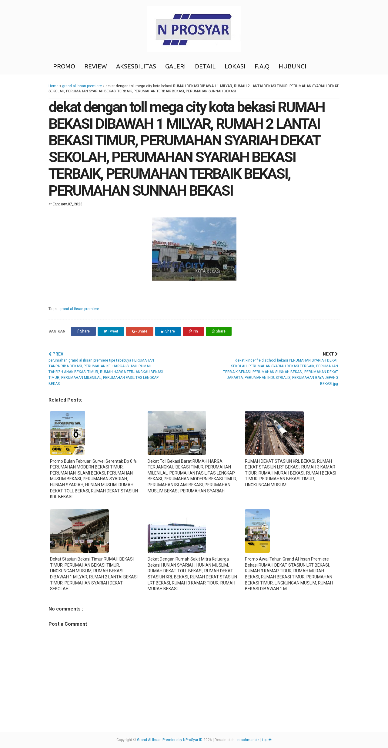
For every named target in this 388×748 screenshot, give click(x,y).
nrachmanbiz (248, 740)
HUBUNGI (292, 66)
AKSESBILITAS (136, 66)
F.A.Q (262, 66)
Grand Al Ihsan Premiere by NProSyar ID (169, 740)
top (267, 740)
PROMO (64, 66)
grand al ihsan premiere (82, 86)
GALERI (175, 66)
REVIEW (95, 66)
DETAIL (205, 66)
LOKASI (235, 66)
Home (53, 86)
